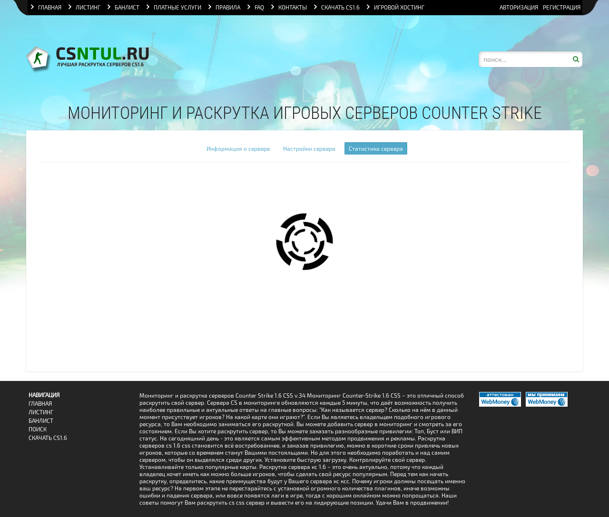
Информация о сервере (238, 148)
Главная (40, 403)
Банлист (41, 421)
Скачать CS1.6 (48, 438)
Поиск (38, 429)
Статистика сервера (376, 148)
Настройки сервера (309, 148)
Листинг (41, 412)
